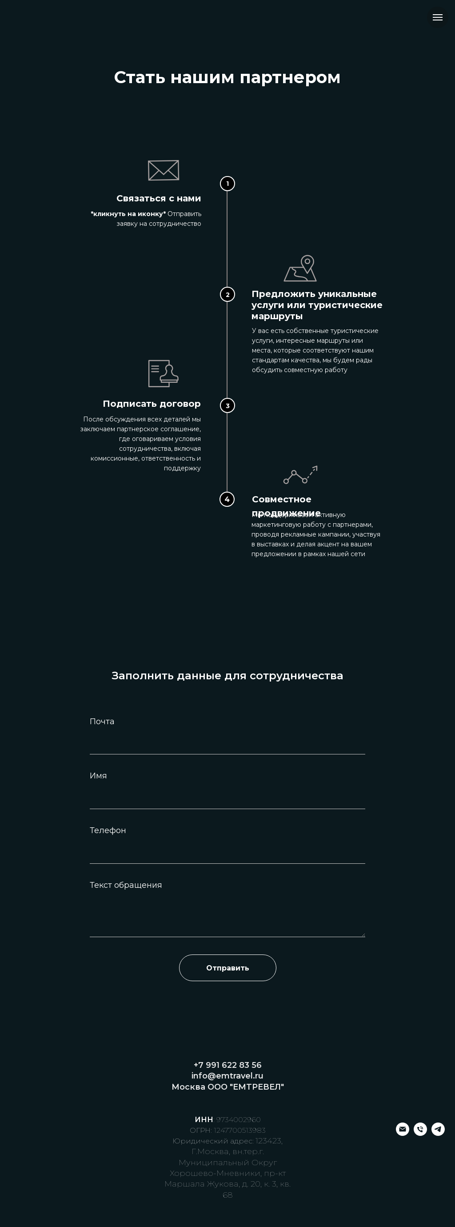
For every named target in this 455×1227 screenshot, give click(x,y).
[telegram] (438, 1133)
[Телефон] (420, 1133)
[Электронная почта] (402, 1133)
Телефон (108, 830)
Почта (102, 721)
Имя (98, 776)
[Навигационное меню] (438, 17)
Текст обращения (126, 885)
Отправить (227, 968)
